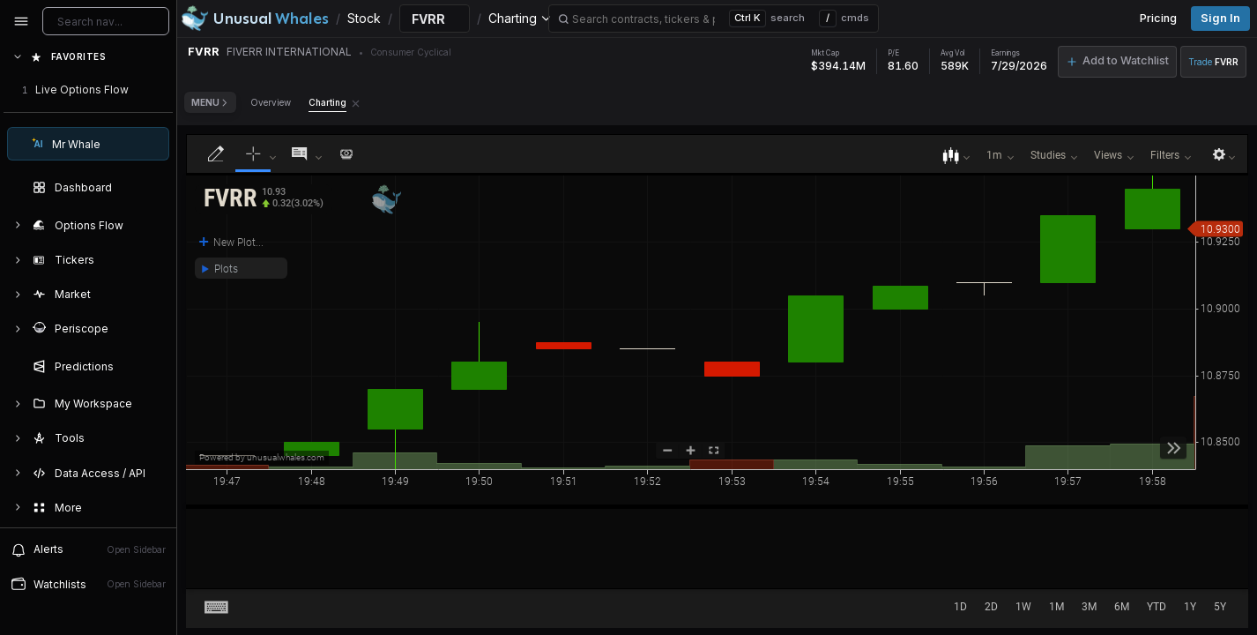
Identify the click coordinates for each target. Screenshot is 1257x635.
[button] (264, 199)
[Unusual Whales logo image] (255, 18)
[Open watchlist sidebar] (88, 584)
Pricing (1158, 18)
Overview (270, 102)
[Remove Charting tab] (355, 102)
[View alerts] (88, 549)
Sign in (1220, 18)
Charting (327, 102)
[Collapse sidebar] (21, 21)
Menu (210, 102)
